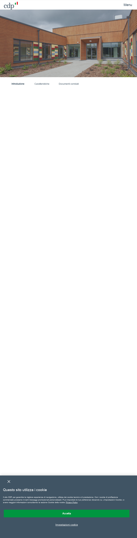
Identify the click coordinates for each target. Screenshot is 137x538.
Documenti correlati (69, 83)
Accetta (66, 513)
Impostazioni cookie (66, 524)
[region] (68, 506)
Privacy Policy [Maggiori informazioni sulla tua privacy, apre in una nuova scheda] (72, 502)
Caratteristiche (41, 83)
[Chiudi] (9, 481)
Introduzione (17, 83)
